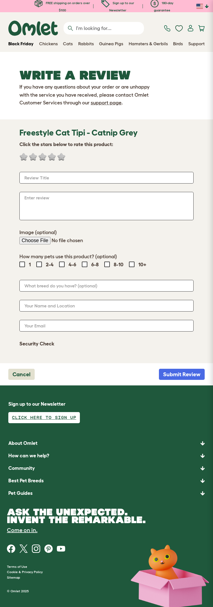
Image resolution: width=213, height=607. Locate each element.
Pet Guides (20, 493)
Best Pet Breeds (26, 480)
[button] (106, 493)
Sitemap (13, 577)
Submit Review (182, 374)
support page (106, 103)
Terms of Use (17, 566)
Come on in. (22, 530)
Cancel (21, 374)
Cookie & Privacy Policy (25, 572)
